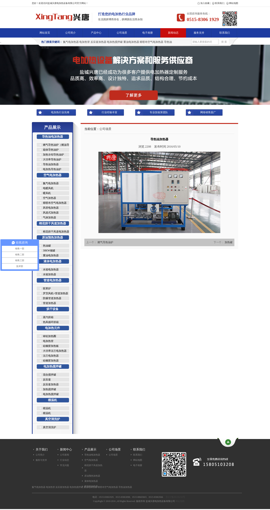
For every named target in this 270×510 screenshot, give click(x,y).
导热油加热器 (51, 164)
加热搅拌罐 (49, 389)
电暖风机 (48, 188)
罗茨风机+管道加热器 (55, 293)
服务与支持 (41, 460)
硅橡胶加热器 (51, 360)
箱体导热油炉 (51, 149)
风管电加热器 (51, 207)
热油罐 (47, 245)
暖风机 (47, 193)
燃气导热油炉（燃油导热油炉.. (56, 145)
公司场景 (122, 32)
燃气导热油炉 (105, 242)
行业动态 (64, 460)
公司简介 (70, 32)
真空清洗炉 (52, 419)
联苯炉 (47, 288)
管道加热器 (49, 303)
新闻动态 (173, 32)
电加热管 (84, 42)
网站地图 (233, 3)
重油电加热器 (131, 42)
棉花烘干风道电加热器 (56, 231)
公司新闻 (64, 454)
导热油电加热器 (52, 136)
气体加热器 (49, 217)
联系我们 (219, 3)
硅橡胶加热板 (51, 346)
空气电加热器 (53, 175)
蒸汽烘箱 (48, 317)
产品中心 (96, 32)
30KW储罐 (49, 250)
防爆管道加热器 (52, 298)
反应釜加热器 (98, 42)
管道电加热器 (53, 280)
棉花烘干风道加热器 (52, 223)
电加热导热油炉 (52, 169)
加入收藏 (204, 3)
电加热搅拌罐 (115, 42)
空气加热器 (49, 198)
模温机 (52, 400)
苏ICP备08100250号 (175, 497)
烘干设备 (52, 309)
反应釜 (47, 379)
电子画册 (147, 32)
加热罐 (228, 242)
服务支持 (199, 32)
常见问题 (64, 465)
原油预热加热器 (52, 237)
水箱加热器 (49, 274)
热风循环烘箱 (51, 322)
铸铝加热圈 (49, 336)
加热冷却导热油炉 (53, 154)
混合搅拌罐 (49, 374)
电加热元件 (52, 328)
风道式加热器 (51, 212)
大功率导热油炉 (52, 159)
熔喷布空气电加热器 (151, 42)
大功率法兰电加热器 (55, 350)
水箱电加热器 (51, 269)
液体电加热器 (53, 261)
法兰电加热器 (51, 355)
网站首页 (45, 32)
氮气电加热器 (71, 42)
